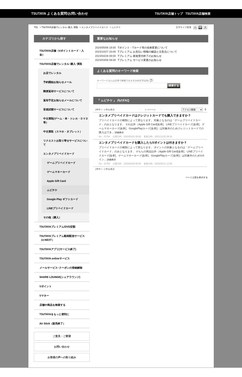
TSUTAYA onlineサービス (54, 258)
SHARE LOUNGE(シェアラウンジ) (59, 277)
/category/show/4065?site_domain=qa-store (40, 141)
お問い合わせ (62, 346)
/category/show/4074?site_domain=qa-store (37, 286)
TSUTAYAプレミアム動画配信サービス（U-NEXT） (62, 237)
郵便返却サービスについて (58, 91)
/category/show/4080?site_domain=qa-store (37, 268)
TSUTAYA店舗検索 (197, 13)
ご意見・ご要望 (62, 336)
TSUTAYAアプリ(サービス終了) (57, 249)
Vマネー (44, 295)
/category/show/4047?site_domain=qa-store (37, 51)
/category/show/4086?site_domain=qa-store (37, 305)
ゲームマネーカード (58, 171)
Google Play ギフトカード (62, 199)
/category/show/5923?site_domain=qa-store (37, 236)
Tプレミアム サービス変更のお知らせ (140, 60)
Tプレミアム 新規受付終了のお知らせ (140, 55)
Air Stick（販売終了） (52, 323)
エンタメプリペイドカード (94, 27)
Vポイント (45, 286)
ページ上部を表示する (196, 177)
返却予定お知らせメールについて (62, 100)
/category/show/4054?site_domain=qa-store (37, 64)
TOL (36, 27)
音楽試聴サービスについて (58, 109)
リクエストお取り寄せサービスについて (65, 142)
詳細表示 (119, 132)
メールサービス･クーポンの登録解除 (60, 267)
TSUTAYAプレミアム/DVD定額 (57, 226)
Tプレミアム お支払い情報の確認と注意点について (147, 51)
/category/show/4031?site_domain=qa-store (37, 227)
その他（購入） (52, 217)
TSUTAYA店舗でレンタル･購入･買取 (60, 27)
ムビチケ (52, 190)
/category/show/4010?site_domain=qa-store (37, 258)
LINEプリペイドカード (60, 208)
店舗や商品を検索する (52, 304)
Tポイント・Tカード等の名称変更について (143, 47)
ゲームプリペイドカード (61, 162)
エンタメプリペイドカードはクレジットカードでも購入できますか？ (145, 115)
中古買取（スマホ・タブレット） (62, 131)
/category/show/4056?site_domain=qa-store (40, 154)
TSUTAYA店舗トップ (169, 13)
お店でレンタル (52, 73)
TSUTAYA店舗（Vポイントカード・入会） (61, 52)
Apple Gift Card (56, 180)
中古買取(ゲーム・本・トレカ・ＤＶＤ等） (65, 120)
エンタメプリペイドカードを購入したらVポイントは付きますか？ (143, 142)
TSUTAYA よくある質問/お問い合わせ (59, 13)
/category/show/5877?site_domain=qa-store (37, 277)
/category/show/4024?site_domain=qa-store (37, 314)
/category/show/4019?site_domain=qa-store (37, 249)
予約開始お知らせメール (57, 82)
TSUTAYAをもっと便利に (54, 314)
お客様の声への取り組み (61, 357)
